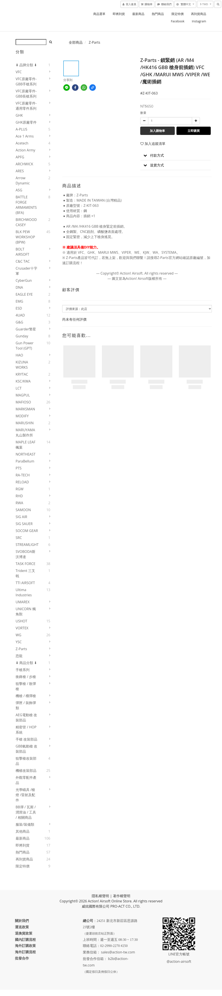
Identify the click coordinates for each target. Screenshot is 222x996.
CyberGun (24, 280)
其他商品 (22, 831)
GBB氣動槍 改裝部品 (26, 749)
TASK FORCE (25, 563)
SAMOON (23, 509)
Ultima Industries (24, 592)
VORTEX (22, 628)
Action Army (25, 150)
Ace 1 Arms (25, 136)
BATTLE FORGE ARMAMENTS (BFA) (26, 205)
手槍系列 (22, 669)
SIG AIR (21, 516)
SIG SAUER (24, 523)
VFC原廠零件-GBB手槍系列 (26, 81)
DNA (19, 287)
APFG (20, 157)
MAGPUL (23, 395)
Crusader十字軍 (26, 271)
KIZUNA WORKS (22, 365)
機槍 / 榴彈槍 (26, 695)
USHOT (21, 621)
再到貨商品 (198, 14)
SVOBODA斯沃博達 (25, 554)
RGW (19, 489)
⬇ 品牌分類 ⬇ (26, 65)
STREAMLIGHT (27, 544)
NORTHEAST (26, 454)
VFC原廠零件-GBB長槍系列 (26, 94)
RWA (19, 502)
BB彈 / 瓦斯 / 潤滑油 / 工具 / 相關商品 (26, 812)
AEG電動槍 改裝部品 (26, 718)
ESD (19, 308)
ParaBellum (25, 461)
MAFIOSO (23, 402)
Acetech (22, 143)
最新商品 (138, 14)
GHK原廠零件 (26, 122)
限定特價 (177, 14)
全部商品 (76, 42)
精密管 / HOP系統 (26, 730)
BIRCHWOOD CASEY (26, 222)
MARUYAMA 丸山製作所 (25, 433)
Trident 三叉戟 (25, 573)
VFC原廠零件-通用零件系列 (26, 106)
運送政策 (22, 927)
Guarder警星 (26, 329)
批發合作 (22, 958)
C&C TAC (23, 261)
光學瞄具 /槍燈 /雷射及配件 (25, 794)
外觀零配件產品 (26, 780)
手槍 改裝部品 (26, 739)
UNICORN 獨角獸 (26, 611)
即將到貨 (119, 14)
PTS (18, 468)
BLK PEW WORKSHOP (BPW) (25, 237)
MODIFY (22, 416)
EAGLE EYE (24, 294)
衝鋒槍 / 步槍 (26, 676)
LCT (18, 388)
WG (18, 635)
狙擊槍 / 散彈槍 (26, 686)
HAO (19, 355)
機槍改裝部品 (26, 770)
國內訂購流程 (26, 939)
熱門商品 (158, 14)
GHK (19, 115)
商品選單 (99, 14)
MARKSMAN (25, 409)
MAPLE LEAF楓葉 (25, 445)
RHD (19, 496)
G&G (19, 322)
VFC (19, 72)
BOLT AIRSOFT (22, 252)
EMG (19, 301)
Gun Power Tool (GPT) (25, 346)
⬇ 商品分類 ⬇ (26, 662)
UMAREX (22, 602)
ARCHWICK (24, 164)
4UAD (20, 315)
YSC (19, 642)
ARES (20, 171)
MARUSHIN (25, 423)
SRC (19, 537)
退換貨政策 (24, 933)
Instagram (199, 21)
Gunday (22, 336)
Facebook (177, 21)
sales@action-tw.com (119, 958)
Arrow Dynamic (23, 181)
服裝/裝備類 (25, 824)
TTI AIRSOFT (25, 582)
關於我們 (22, 920)
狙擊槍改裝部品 (26, 761)
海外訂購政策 (26, 945)
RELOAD (22, 482)
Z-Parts (21, 648)
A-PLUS (21, 129)
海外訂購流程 (26, 952)
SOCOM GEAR (27, 530)
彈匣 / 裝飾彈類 (26, 705)
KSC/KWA (23, 381)
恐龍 (19, 655)
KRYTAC (22, 374)
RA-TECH (23, 475)
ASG (19, 190)
